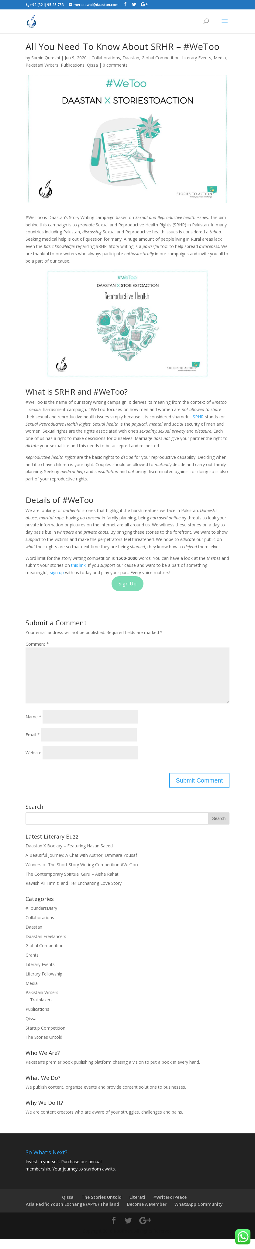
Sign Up (127, 583)
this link (78, 565)
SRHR (198, 417)
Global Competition (161, 58)
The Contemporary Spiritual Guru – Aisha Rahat (72, 884)
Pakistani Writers (42, 65)
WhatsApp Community (198, 1214)
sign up (57, 572)
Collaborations (105, 58)
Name (33, 726)
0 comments (115, 65)
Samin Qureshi (45, 58)
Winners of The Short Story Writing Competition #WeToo (82, 874)
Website (33, 762)
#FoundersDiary (41, 918)
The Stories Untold (44, 1047)
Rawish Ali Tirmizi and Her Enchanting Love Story (74, 893)
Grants (32, 965)
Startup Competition (45, 1038)
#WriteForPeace (170, 1207)
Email (33, 744)
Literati (137, 1207)
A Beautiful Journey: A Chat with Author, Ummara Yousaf (81, 865)
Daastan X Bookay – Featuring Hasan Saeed (69, 855)
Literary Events (196, 58)
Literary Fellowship (44, 983)
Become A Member (147, 1214)
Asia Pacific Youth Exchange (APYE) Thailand (72, 1214)
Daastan (130, 58)
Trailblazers (41, 1009)
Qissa (92, 65)
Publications (72, 65)
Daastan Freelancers (46, 946)
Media (220, 58)
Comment (37, 644)
